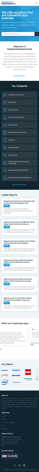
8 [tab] (26, 358)
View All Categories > (19, 184)
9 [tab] (29, 358)
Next (37, 377)
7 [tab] (23, 358)
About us (4, 419)
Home (3, 416)
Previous (2, 377)
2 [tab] (7, 358)
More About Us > (19, 76)
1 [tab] (4, 358)
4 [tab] (13, 358)
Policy (3, 426)
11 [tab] (35, 358)
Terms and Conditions (8, 422)
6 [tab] (20, 358)
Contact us (5, 429)
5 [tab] (16, 358)
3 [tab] (10, 358)
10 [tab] (32, 358)
